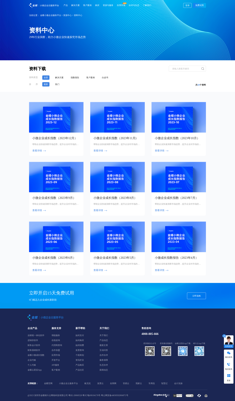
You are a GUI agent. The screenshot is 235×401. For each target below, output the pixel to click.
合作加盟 (56, 350)
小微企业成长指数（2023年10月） (177, 137)
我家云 (139, 383)
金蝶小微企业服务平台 (50, 15)
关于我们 (104, 335)
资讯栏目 (80, 360)
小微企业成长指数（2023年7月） (176, 197)
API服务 (55, 365)
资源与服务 (108, 5)
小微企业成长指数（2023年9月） (54, 197)
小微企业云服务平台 (68, 383)
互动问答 (104, 350)
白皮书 (106, 77)
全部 (46, 77)
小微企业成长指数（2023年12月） (54, 137)
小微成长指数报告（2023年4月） (176, 257)
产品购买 (80, 365)
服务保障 (104, 360)
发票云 (100, 383)
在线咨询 (56, 340)
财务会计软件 (34, 345)
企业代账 (32, 360)
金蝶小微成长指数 (36, 355)
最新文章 (104, 345)
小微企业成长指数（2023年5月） (115, 257)
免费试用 (199, 5)
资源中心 (67, 15)
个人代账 (32, 365)
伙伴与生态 (134, 5)
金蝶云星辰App (35, 370)
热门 (57, 84)
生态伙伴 (104, 365)
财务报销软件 (34, 350)
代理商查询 (57, 345)
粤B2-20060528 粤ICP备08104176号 (84, 395)
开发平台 (56, 360)
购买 (97, 5)
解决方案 (75, 5)
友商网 (113, 383)
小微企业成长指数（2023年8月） (115, 197)
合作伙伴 (104, 355)
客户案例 (87, 5)
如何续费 (80, 345)
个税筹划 (80, 355)
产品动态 (104, 340)
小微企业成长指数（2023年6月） (54, 257)
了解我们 (147, 5)
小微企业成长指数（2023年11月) (115, 137)
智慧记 (164, 383)
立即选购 (196, 295)
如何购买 (80, 340)
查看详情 (39, 150)
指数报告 (75, 77)
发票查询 (80, 350)
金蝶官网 (48, 383)
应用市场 (121, 5)
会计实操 (178, 383)
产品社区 (80, 370)
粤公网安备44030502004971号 (114, 395)
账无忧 (87, 383)
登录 (187, 5)
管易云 (126, 383)
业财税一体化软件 (36, 335)
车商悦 (152, 383)
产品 (66, 5)
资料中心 (78, 15)
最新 (46, 84)
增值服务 (56, 335)
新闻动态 (104, 370)
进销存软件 (33, 340)
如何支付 (80, 335)
